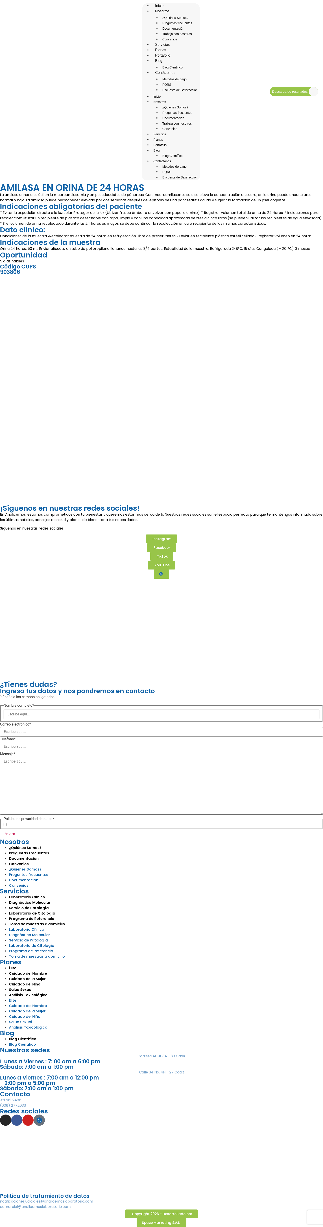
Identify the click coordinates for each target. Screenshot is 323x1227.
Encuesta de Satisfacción (180, 90)
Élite (12, 1000)
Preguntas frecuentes (177, 23)
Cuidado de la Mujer (27, 1011)
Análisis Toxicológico (28, 1027)
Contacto (15, 1094)
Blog (158, 61)
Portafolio (160, 145)
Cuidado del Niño (24, 1016)
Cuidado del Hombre (28, 1005)
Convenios (169, 129)
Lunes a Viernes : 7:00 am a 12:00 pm (49, 1077)
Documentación (173, 28)
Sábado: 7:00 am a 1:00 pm (37, 1067)
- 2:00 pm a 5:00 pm (27, 1083)
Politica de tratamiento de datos (44, 1196)
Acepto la (38, 824)
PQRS (166, 84)
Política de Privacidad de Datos (45, 824)
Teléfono (7, 739)
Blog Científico (172, 156)
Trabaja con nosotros (177, 34)
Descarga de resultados (290, 91)
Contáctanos (165, 73)
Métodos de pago (174, 79)
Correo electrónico (15, 724)
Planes (158, 139)
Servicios (159, 134)
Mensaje (7, 754)
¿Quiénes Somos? (175, 18)
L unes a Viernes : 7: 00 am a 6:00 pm (50, 1061)
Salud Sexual (20, 1022)
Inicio (157, 96)
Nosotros (162, 11)
